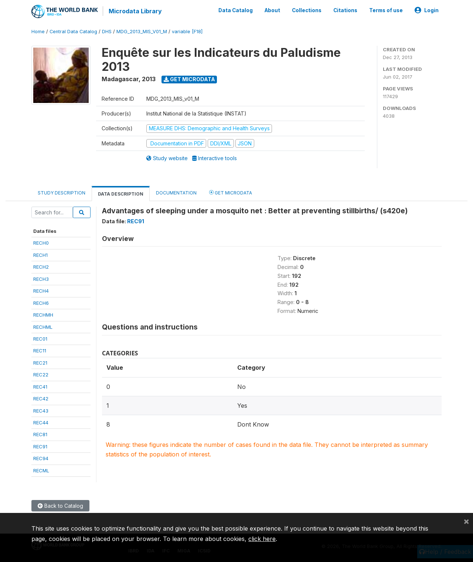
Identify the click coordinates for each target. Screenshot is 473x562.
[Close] (466, 521)
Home (38, 31)
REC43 (40, 410)
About (272, 10)
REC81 (40, 434)
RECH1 (40, 255)
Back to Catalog (60, 505)
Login (427, 10)
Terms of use (386, 10)
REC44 (40, 422)
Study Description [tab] (61, 192)
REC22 (40, 374)
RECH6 (41, 303)
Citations (345, 10)
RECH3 (41, 279)
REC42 (40, 398)
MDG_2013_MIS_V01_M (141, 31)
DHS (107, 31)
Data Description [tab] (120, 193)
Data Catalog (235, 10)
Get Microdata (189, 79)
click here (262, 538)
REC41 (40, 386)
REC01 (40, 338)
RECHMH (43, 314)
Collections (306, 10)
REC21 (40, 362)
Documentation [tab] (176, 192)
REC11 (39, 351)
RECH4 (41, 290)
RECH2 (41, 266)
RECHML (42, 327)
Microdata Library (134, 11)
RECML (41, 470)
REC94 (40, 458)
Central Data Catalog (73, 31)
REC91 (40, 446)
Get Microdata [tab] (230, 192)
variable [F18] (187, 31)
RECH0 (41, 243)
